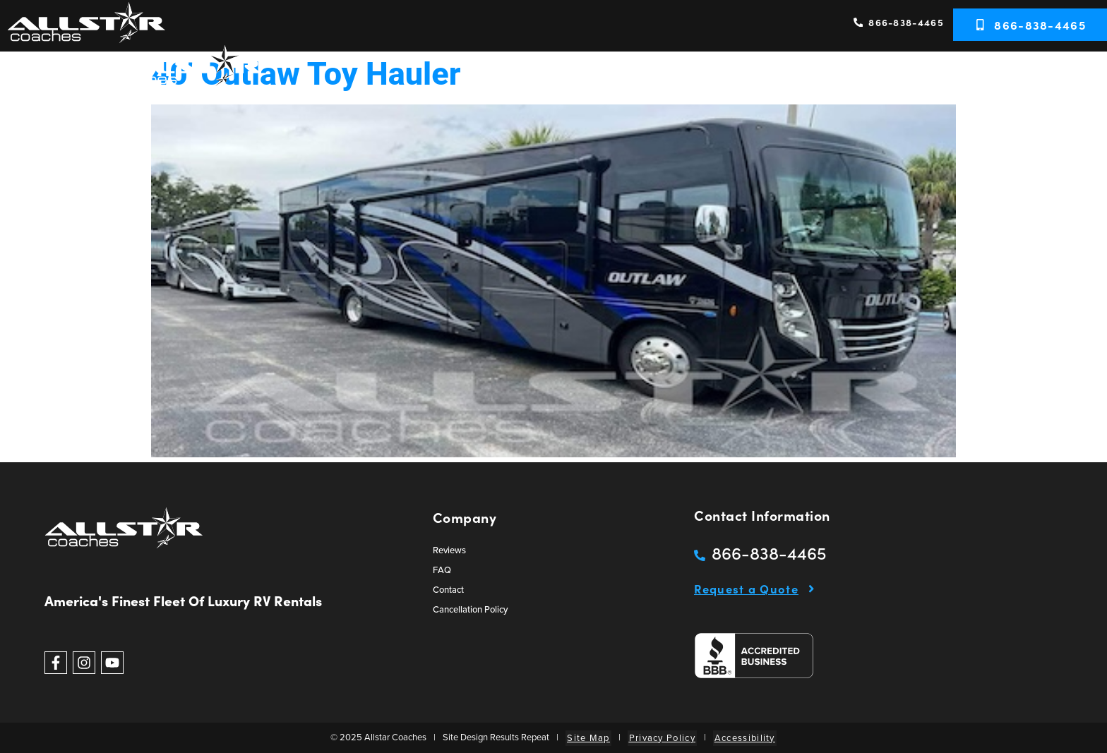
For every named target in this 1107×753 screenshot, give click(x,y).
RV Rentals (760, 71)
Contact (1073, 71)
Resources (998, 71)
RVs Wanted (914, 71)
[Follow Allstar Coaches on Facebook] (55, 662)
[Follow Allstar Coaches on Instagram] (84, 662)
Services (836, 71)
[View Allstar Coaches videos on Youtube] (112, 662)
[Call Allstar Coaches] (760, 552)
